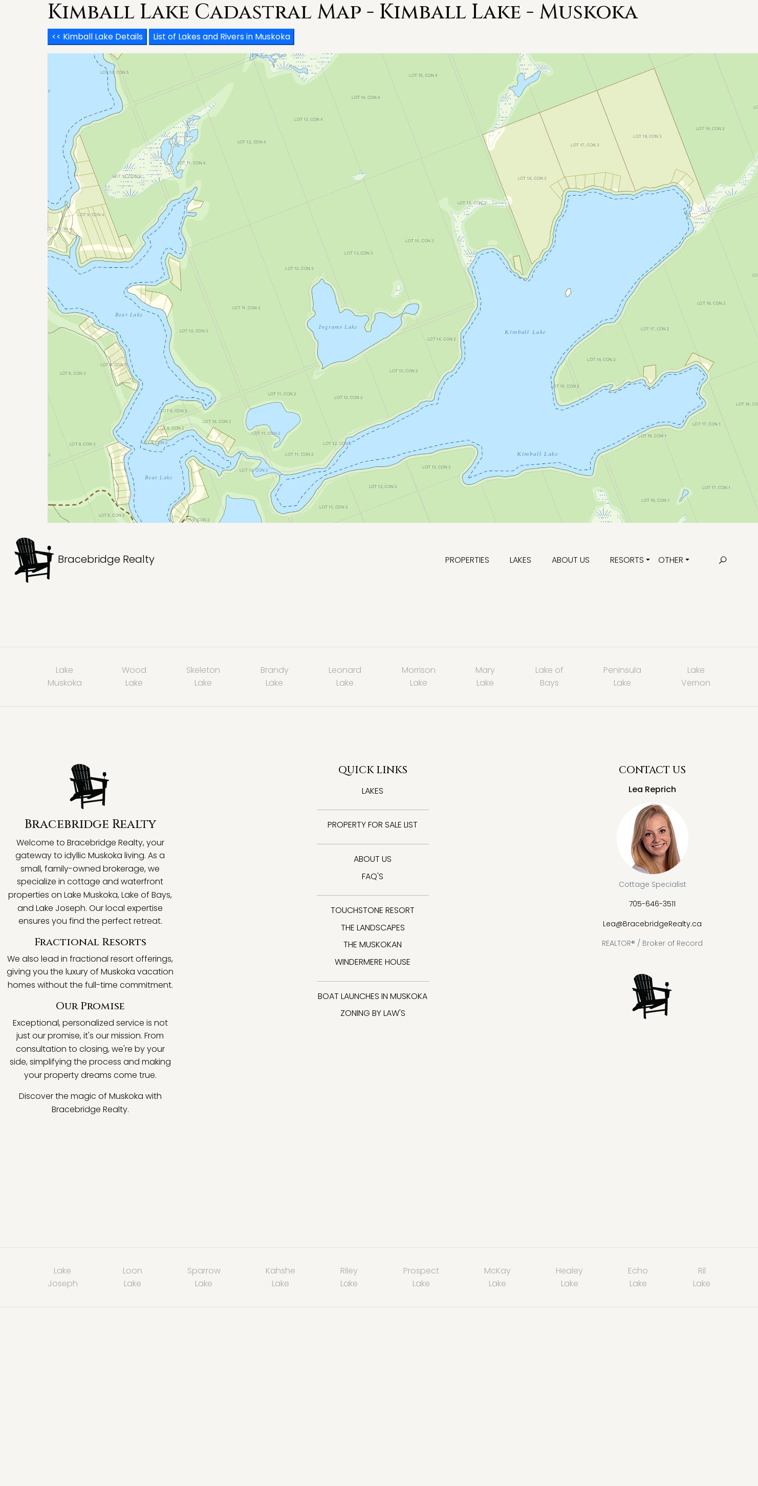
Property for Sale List (373, 825)
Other (670, 560)
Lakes (520, 560)
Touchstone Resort (373, 910)
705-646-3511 (652, 904)
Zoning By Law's (372, 1013)
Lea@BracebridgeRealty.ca (652, 924)
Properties (467, 560)
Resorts (627, 560)
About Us (571, 560)
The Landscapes (373, 927)
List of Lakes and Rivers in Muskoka (221, 37)
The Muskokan (372, 944)
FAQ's (372, 876)
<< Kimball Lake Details (97, 37)
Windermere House (372, 962)
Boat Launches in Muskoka (372, 996)
